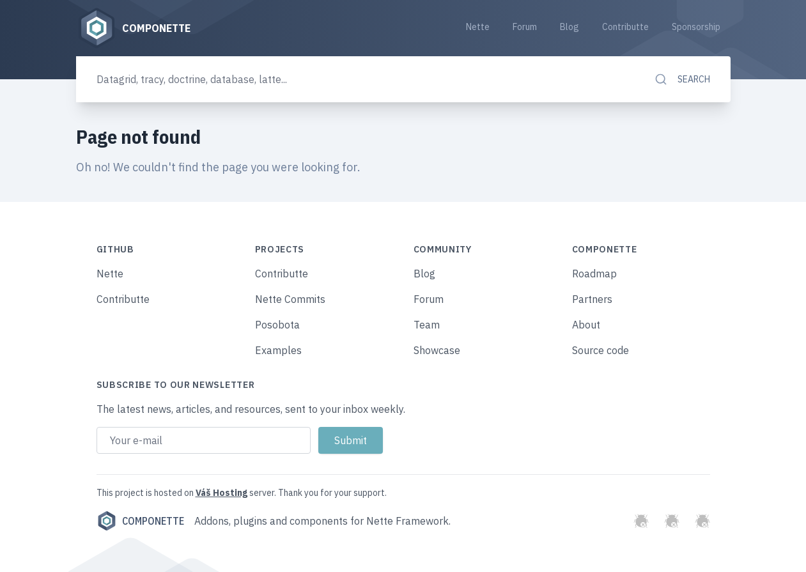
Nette (478, 27)
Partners (592, 299)
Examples (278, 350)
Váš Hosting (221, 493)
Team (427, 324)
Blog (569, 27)
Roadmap (594, 273)
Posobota (277, 324)
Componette (140, 521)
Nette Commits (290, 299)
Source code (600, 350)
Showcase (437, 350)
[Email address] (204, 440)
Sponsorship (696, 27)
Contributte (625, 27)
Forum (525, 27)
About (586, 324)
